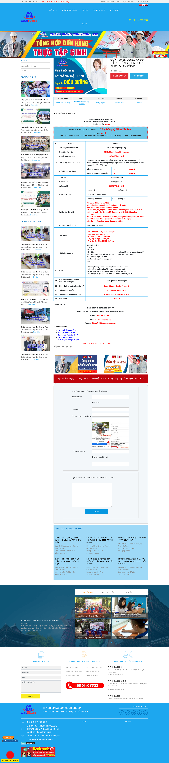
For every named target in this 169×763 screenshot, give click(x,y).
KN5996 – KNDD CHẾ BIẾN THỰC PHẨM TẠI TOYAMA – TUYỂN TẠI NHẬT (67, 561)
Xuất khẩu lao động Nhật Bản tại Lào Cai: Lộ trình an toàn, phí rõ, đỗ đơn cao (35, 355)
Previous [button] (3, 44)
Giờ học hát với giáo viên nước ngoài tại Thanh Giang (40, 620)
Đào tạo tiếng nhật (92, 671)
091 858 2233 (139, 76)
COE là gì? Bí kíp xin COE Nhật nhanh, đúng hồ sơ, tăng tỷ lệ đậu (35, 300)
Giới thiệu (53, 10)
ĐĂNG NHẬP (143, 2)
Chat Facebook (10, 741)
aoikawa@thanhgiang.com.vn (42, 739)
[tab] (87, 592)
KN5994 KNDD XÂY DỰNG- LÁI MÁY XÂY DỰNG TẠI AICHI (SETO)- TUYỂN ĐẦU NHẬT (132, 561)
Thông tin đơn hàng (71, 667)
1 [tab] (111, 642)
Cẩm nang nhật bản (72, 675)
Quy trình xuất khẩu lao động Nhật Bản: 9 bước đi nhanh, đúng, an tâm (35, 156)
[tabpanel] (93, 619)
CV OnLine (114, 10)
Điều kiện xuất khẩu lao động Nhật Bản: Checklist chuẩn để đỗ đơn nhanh (35, 183)
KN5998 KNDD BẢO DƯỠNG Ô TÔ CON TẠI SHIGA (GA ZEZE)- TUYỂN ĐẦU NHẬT (99, 540)
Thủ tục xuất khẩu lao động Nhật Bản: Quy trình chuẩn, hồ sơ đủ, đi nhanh (35, 101)
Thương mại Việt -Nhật (94, 667)
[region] (84, 44)
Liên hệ (84, 24)
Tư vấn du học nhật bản (73, 671)
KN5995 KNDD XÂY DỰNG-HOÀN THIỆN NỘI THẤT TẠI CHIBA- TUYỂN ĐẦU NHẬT (99, 561)
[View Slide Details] (84, 44)
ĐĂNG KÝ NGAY (119, 76)
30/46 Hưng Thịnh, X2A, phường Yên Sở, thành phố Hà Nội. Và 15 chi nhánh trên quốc (43, 729)
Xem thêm (34, 105)
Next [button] (166, 44)
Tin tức (85, 10)
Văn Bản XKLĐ (99, 10)
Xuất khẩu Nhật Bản (28, 66)
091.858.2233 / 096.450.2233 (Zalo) (47, 736)
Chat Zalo (8, 737)
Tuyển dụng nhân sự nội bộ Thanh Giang (54, 2)
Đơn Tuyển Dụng (69, 10)
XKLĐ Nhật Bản (91, 675)
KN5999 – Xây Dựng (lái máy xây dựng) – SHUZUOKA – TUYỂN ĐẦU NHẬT (68, 540)
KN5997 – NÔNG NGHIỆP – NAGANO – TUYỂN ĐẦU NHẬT (132, 539)
